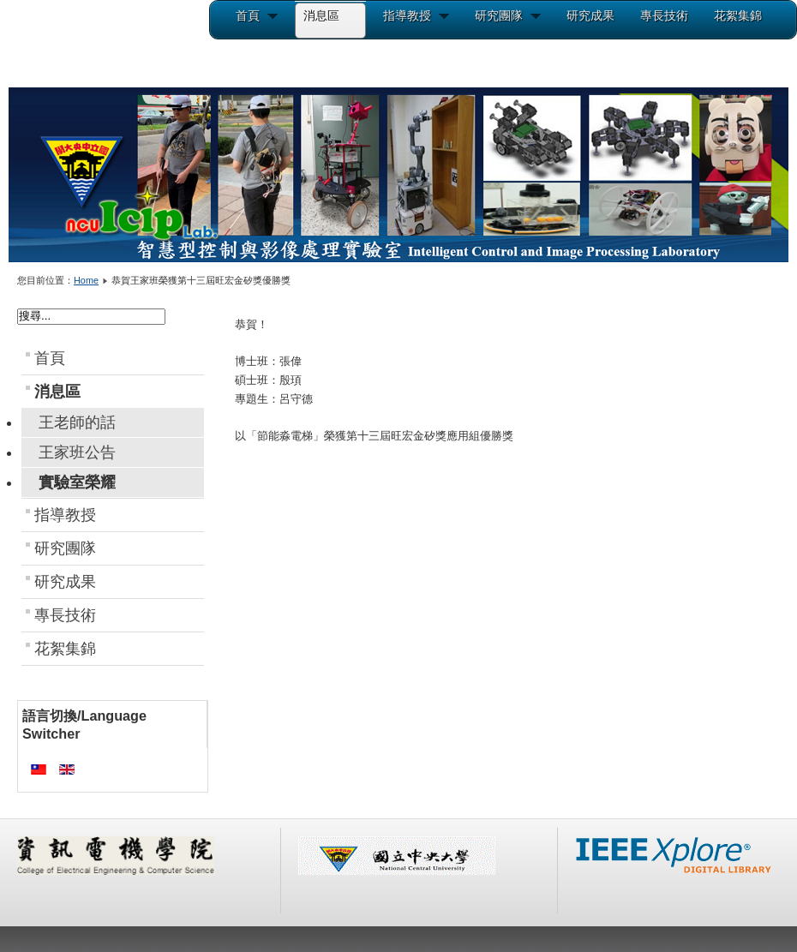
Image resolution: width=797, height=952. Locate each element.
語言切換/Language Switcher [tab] (84, 724)
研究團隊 (65, 548)
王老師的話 (77, 422)
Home (86, 280)
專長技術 (65, 615)
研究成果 (65, 581)
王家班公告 (77, 452)
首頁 (49, 358)
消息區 (57, 391)
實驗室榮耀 (77, 482)
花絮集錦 (65, 648)
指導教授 (65, 515)
